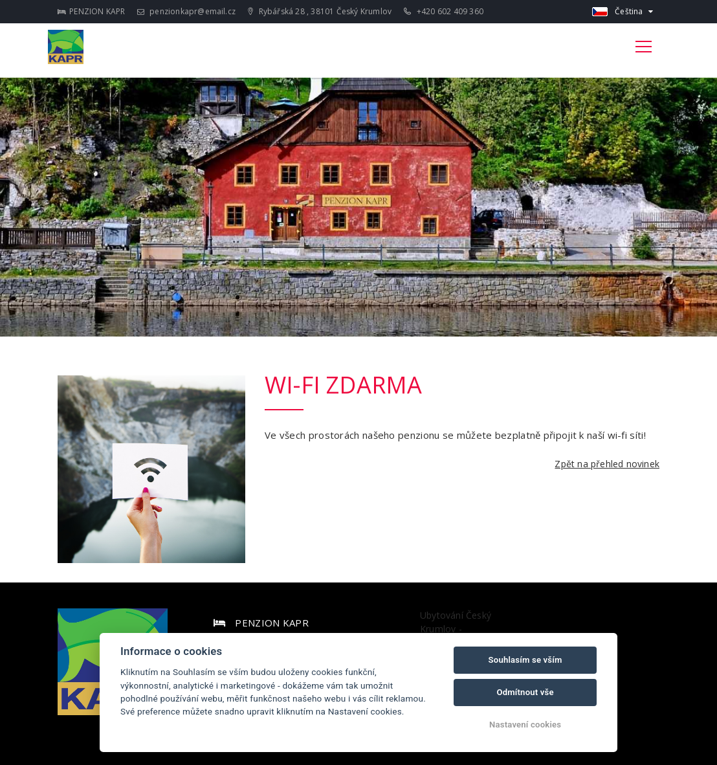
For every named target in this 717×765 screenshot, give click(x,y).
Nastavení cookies (525, 724)
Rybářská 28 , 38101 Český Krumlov (320, 11)
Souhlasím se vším (525, 660)
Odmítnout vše (524, 692)
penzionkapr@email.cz (186, 11)
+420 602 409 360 (443, 11)
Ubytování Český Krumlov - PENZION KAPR (455, 629)
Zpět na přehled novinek (607, 464)
